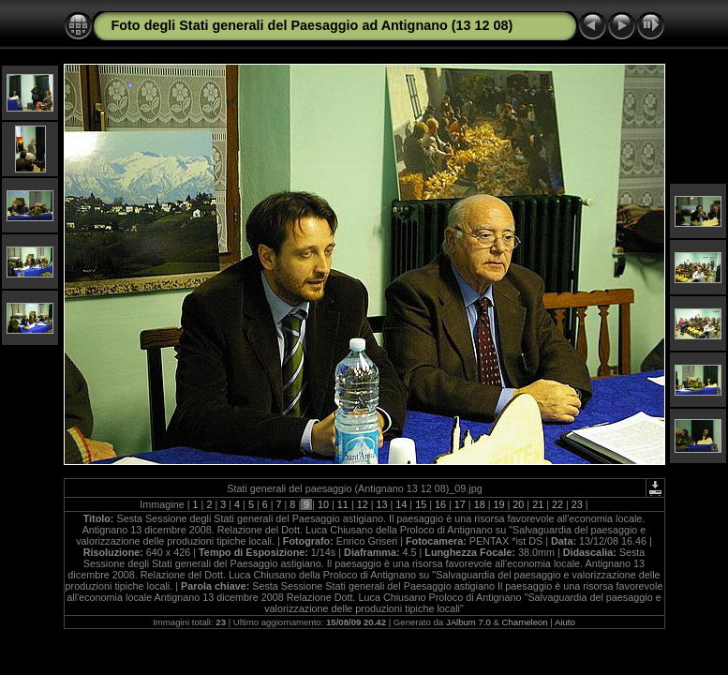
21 (537, 504)
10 (323, 504)
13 (382, 504)
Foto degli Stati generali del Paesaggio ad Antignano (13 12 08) (312, 25)
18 (479, 504)
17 (460, 504)
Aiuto (565, 622)
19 (498, 504)
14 (401, 504)
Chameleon (525, 622)
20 (518, 504)
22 (557, 504)
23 (577, 504)
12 (362, 504)
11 (342, 504)
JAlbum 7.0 (468, 622)
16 (440, 504)
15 (420, 504)
